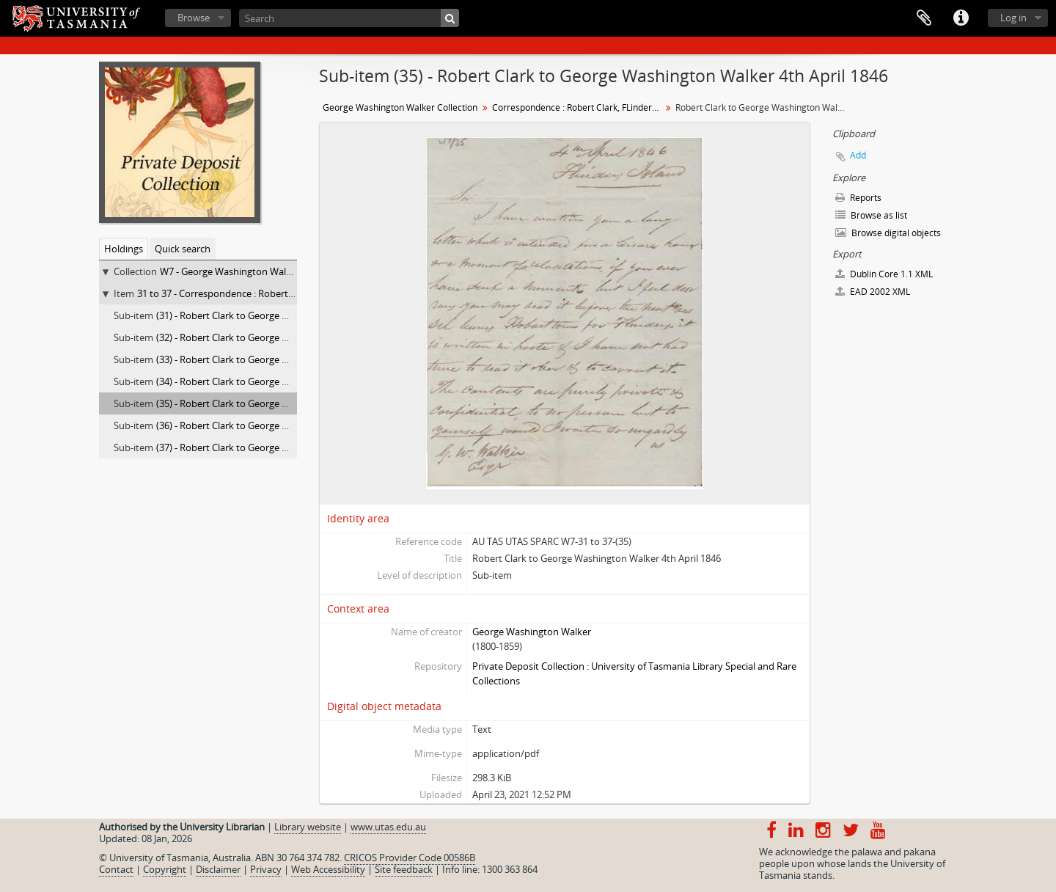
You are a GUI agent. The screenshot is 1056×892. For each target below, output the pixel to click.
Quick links (960, 18)
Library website (307, 826)
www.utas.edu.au (388, 826)
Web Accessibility (328, 869)
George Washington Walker (531, 631)
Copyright (164, 869)
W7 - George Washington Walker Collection (252, 271)
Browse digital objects (888, 233)
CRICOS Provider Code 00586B (409, 857)
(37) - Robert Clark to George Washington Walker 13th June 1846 (294, 447)
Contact (116, 869)
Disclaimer (218, 869)
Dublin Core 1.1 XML (884, 274)
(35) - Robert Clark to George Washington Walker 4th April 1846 (292, 403)
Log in (1013, 17)
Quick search (182, 248)
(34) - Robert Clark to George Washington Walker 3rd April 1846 (292, 381)
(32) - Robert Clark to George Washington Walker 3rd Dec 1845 (290, 337)
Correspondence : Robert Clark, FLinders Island (578, 107)
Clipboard (924, 18)
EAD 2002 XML (872, 291)
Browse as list (871, 215)
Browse (193, 17)
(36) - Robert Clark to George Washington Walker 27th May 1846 (294, 425)
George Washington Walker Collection (400, 107)
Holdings (123, 248)
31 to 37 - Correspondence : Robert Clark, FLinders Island (260, 293)
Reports (858, 197)
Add (858, 155)
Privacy (266, 869)
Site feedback (404, 869)
